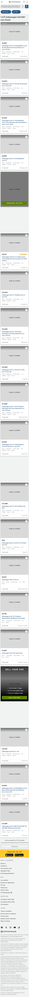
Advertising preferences (7, 873)
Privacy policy (5, 916)
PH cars (3, 885)
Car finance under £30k (7, 899)
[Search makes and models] (10, 6)
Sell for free (14, 697)
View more (14, 846)
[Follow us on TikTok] (19, 927)
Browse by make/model (7, 882)
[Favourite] (26, 24)
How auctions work (6, 868)
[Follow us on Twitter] (6, 927)
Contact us (4, 866)
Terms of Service (14, 936)
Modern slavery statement (8, 918)
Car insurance (4, 904)
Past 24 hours (5, 890)
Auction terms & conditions (8, 913)
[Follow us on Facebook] (2, 927)
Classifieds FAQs (5, 871)
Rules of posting (5, 921)
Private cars (4, 887)
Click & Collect (23, 254)
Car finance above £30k (8, 902)
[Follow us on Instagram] (10, 927)
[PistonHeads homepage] (14, 2)
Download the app (14, 203)
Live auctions (4, 880)
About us (3, 863)
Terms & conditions (6, 911)
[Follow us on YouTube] (14, 927)
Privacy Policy (4, 936)
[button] (10, 11)
